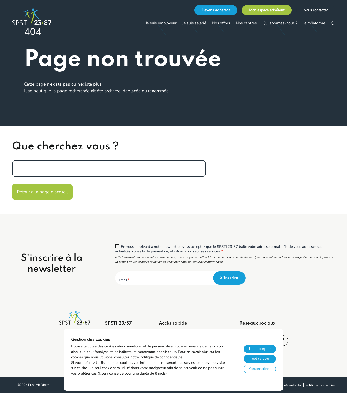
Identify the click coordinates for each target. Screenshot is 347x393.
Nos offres (221, 23)
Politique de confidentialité (161, 357)
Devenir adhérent (216, 10)
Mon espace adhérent (266, 10)
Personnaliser (260, 369)
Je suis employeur (161, 23)
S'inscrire (229, 278)
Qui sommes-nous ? (280, 23)
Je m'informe (314, 23)
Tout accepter (259, 349)
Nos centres (246, 23)
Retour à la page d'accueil (42, 192)
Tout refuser (260, 358)
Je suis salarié (194, 23)
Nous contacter (316, 10)
